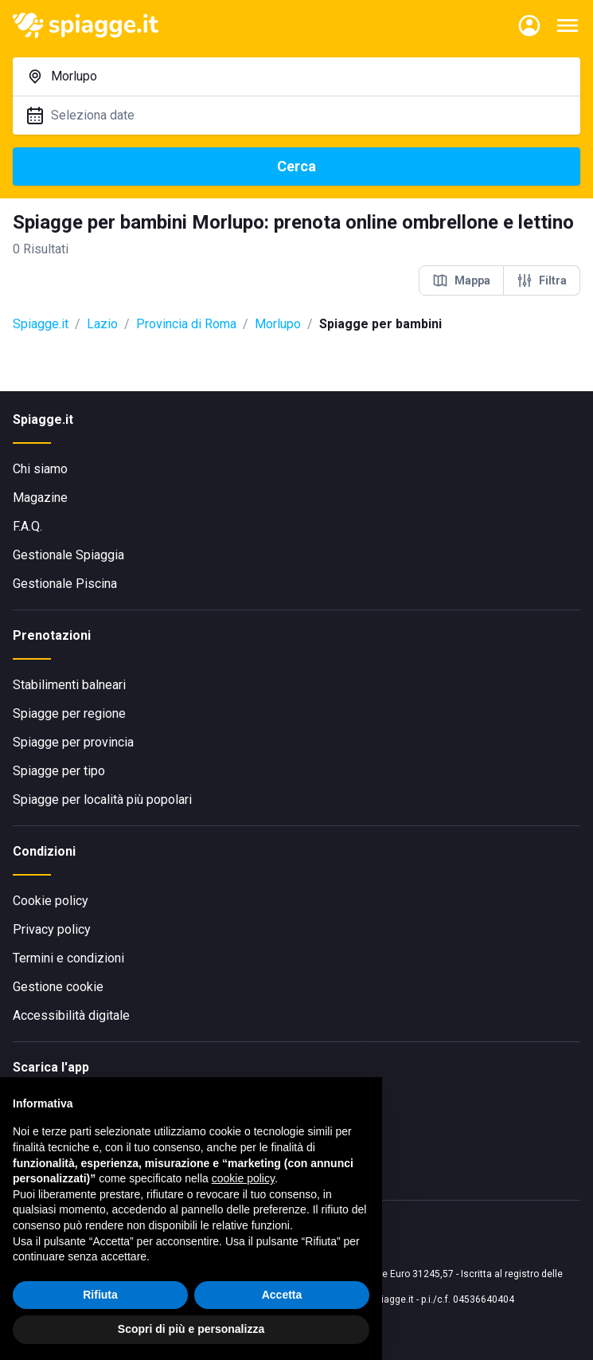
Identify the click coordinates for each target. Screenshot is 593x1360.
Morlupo (278, 323)
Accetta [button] (282, 1294)
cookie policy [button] (243, 1178)
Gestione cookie (58, 986)
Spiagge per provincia (73, 742)
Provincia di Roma (186, 323)
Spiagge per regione (69, 713)
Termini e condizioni (68, 958)
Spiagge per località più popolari (102, 799)
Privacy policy (52, 929)
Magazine (40, 497)
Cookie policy (50, 900)
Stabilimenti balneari (69, 684)
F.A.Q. (27, 526)
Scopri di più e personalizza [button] (191, 1329)
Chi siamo (40, 468)
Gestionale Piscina (65, 583)
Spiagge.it (40, 323)
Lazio (102, 323)
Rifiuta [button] (100, 1294)
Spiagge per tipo (59, 770)
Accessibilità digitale (71, 1015)
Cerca (296, 166)
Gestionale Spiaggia (68, 554)
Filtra (542, 280)
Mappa (461, 280)
